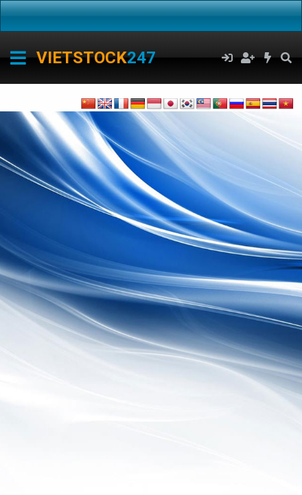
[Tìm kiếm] (286, 57)
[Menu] (18, 58)
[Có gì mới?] (268, 57)
